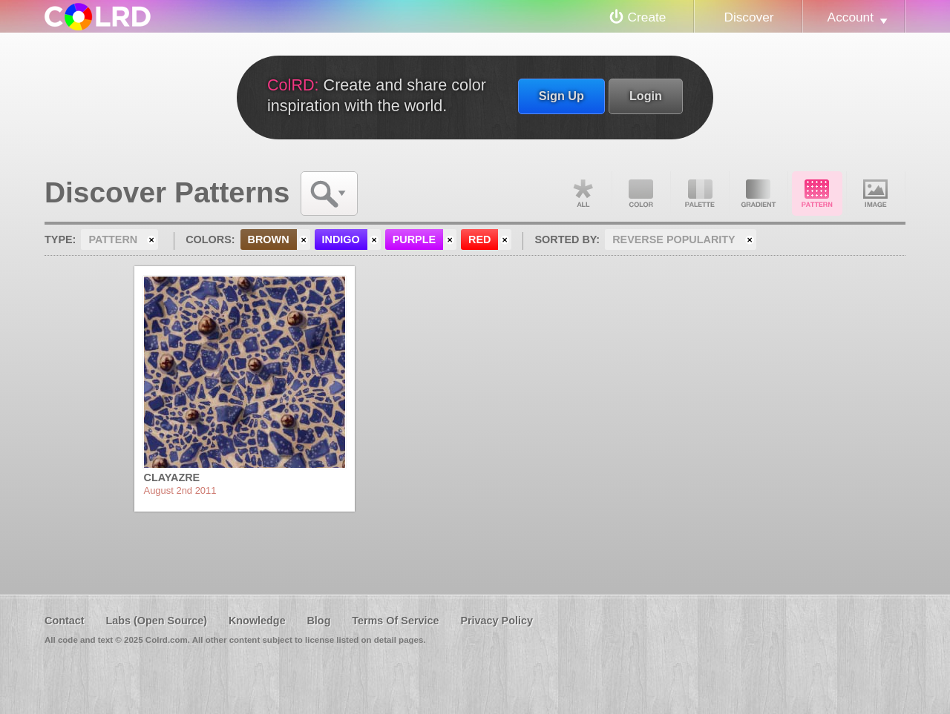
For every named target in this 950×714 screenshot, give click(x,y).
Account (851, 17)
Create (647, 17)
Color (641, 193)
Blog (318, 621)
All (582, 193)
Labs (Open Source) (156, 621)
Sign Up (561, 95)
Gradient (758, 193)
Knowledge (257, 621)
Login (645, 95)
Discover (748, 17)
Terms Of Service (395, 621)
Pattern (817, 193)
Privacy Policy (496, 621)
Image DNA (876, 193)
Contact (65, 621)
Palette (700, 193)
